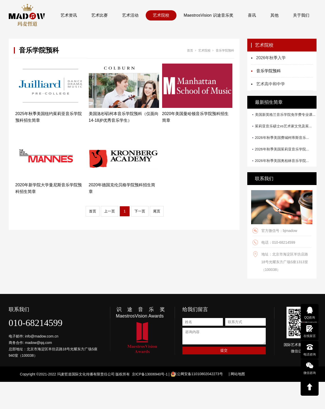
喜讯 (252, 15)
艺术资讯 (69, 15)
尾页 (156, 211)
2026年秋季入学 (271, 58)
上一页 (109, 211)
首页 (190, 50)
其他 (274, 15)
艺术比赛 (99, 15)
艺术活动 (130, 15)
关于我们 (301, 15)
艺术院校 (161, 15)
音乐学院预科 (225, 50)
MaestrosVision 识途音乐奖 (208, 15)
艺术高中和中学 (270, 84)
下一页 (139, 211)
